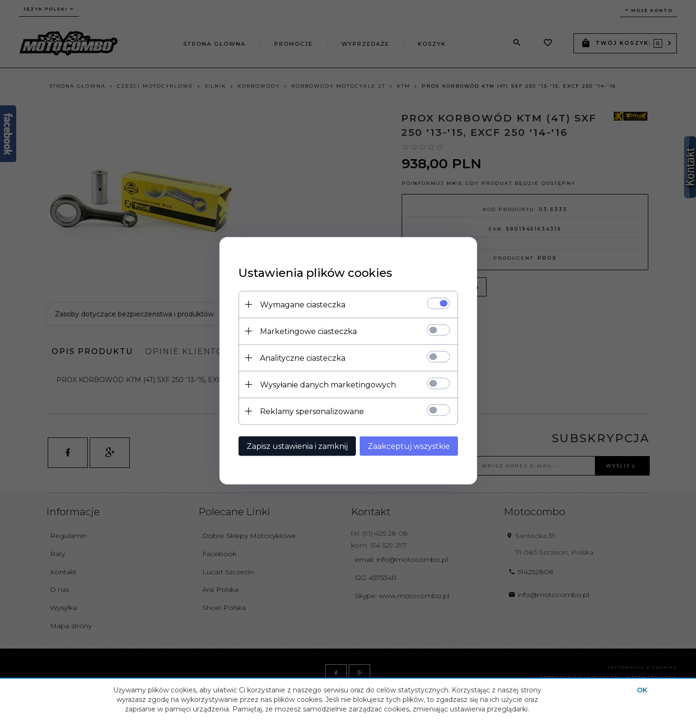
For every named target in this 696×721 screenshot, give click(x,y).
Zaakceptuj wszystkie (409, 445)
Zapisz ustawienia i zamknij (297, 445)
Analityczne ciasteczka (302, 357)
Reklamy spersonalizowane (312, 411)
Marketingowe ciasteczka (308, 330)
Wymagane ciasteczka (302, 304)
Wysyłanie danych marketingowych (328, 384)
